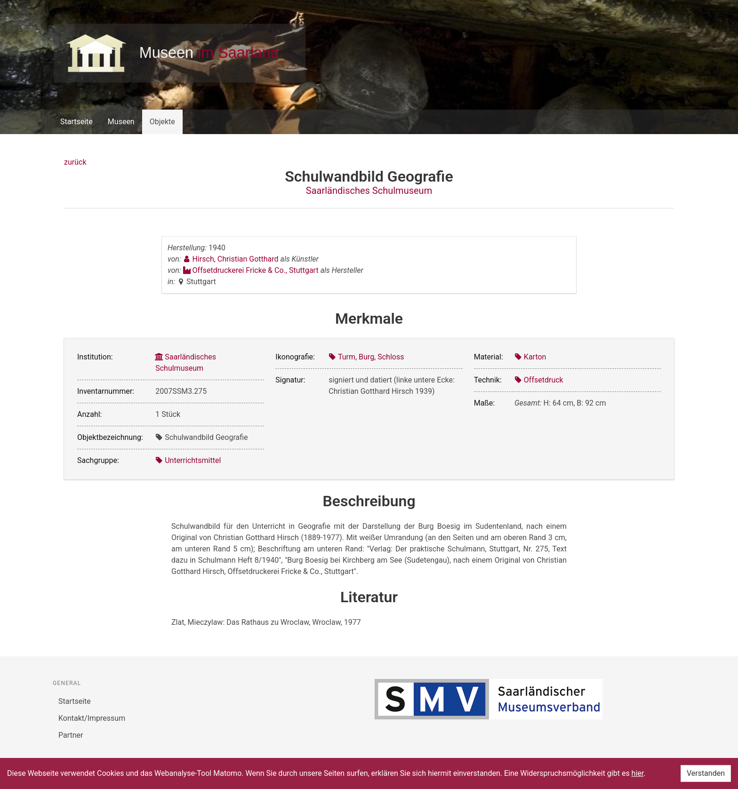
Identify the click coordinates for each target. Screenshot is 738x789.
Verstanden (706, 773)
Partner (70, 735)
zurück (75, 162)
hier (638, 773)
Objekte (162, 121)
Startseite (76, 121)
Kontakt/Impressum (91, 718)
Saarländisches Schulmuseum (369, 190)
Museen (121, 121)
